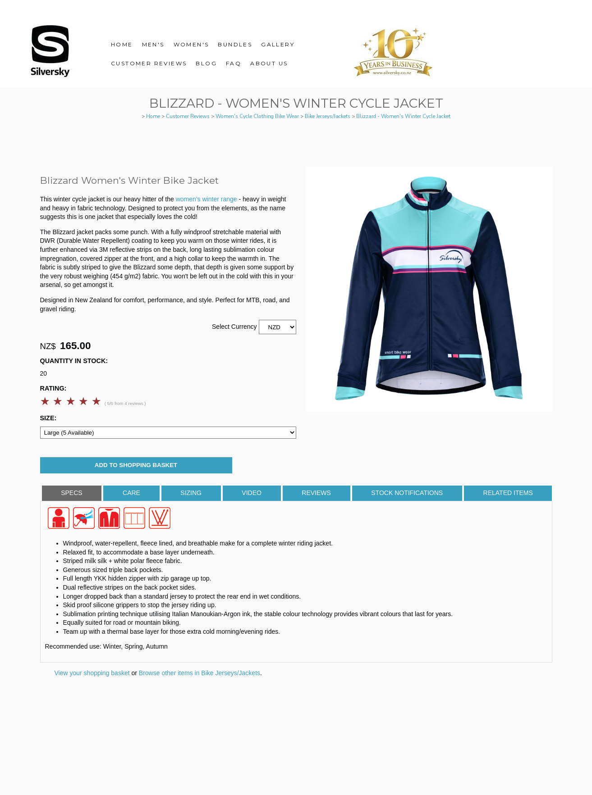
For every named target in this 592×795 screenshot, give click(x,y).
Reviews (316, 492)
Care (131, 492)
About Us (269, 63)
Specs (71, 492)
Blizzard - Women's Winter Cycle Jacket (403, 116)
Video (252, 492)
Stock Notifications (407, 492)
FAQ (233, 63)
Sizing (191, 492)
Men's (153, 44)
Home (122, 44)
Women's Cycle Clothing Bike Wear (257, 116)
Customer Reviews (149, 63)
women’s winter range (207, 199)
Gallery (277, 44)
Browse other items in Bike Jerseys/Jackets (199, 673)
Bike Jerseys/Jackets (327, 116)
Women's (191, 44)
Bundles (235, 44)
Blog (206, 63)
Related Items (508, 492)
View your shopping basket (92, 673)
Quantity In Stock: (74, 360)
